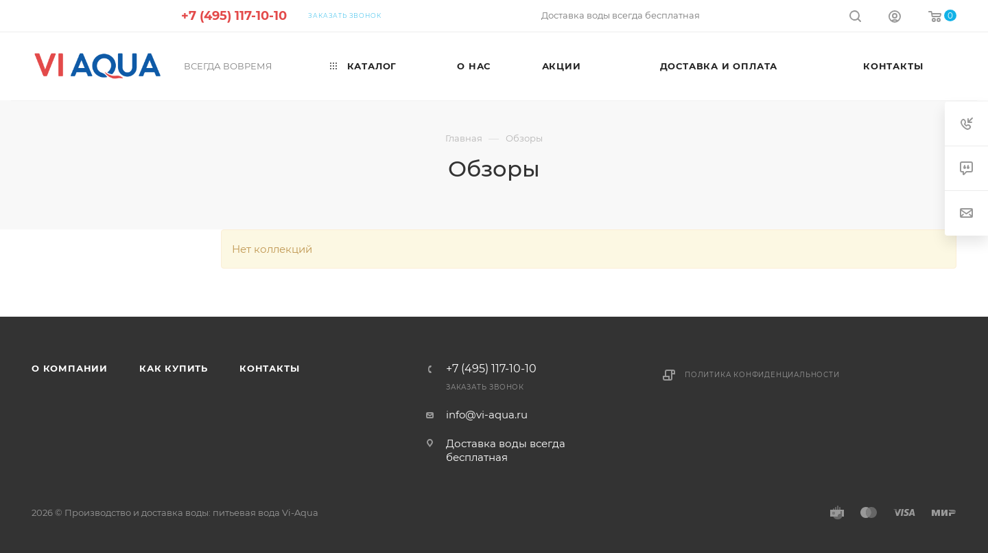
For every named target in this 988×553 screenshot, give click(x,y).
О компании (70, 368)
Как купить (173, 368)
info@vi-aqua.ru (487, 414)
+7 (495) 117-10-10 (234, 15)
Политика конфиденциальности (762, 374)
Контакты (269, 368)
